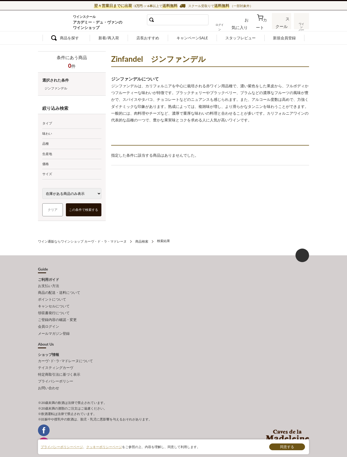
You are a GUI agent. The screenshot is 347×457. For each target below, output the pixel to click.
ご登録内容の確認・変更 (57, 314)
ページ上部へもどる (302, 254)
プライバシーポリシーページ (62, 447)
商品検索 (141, 241)
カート (263, 25)
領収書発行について (54, 308)
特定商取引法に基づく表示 (59, 365)
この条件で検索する (83, 210)
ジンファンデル (55, 88)
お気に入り (246, 25)
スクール (282, 25)
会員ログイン (48, 320)
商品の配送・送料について (59, 290)
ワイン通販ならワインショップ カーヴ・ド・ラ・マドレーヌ (56, 22)
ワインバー (301, 25)
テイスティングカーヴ (55, 359)
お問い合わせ (48, 377)
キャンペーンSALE (192, 38)
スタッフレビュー (240, 38)
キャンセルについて (54, 302)
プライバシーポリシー (55, 371)
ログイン (227, 25)
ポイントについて (52, 296)
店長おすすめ (147, 38)
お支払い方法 (48, 284)
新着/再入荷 (108, 38)
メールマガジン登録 (54, 326)
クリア (52, 210)
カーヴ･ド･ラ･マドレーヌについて (65, 353)
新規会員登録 (284, 38)
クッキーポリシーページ (104, 447)
